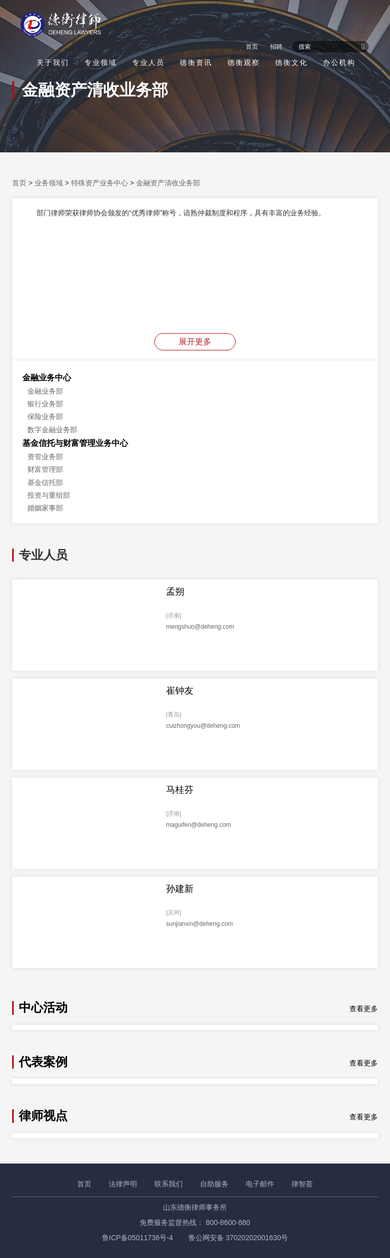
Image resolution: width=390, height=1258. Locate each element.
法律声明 (123, 1184)
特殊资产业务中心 (99, 183)
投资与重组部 (48, 495)
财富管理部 (45, 469)
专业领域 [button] (100, 62)
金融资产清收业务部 (168, 183)
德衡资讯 (196, 62)
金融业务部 (45, 391)
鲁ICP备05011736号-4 (137, 1238)
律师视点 (43, 1115)
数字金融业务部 (52, 430)
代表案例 (43, 1062)
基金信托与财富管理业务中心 (75, 443)
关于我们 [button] (53, 62)
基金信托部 (45, 482)
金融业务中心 (46, 377)
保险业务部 (45, 416)
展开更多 (195, 341)
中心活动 (43, 1007)
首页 (252, 46)
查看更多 (363, 1009)
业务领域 (49, 183)
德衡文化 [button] (291, 62)
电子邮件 (260, 1184)
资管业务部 (45, 457)
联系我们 (168, 1184)
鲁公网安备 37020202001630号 (238, 1238)
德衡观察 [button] (244, 62)
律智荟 (302, 1184)
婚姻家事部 (45, 508)
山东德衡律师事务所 (195, 1207)
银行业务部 (45, 404)
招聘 (276, 46)
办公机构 (339, 62)
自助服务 (214, 1184)
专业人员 (148, 62)
